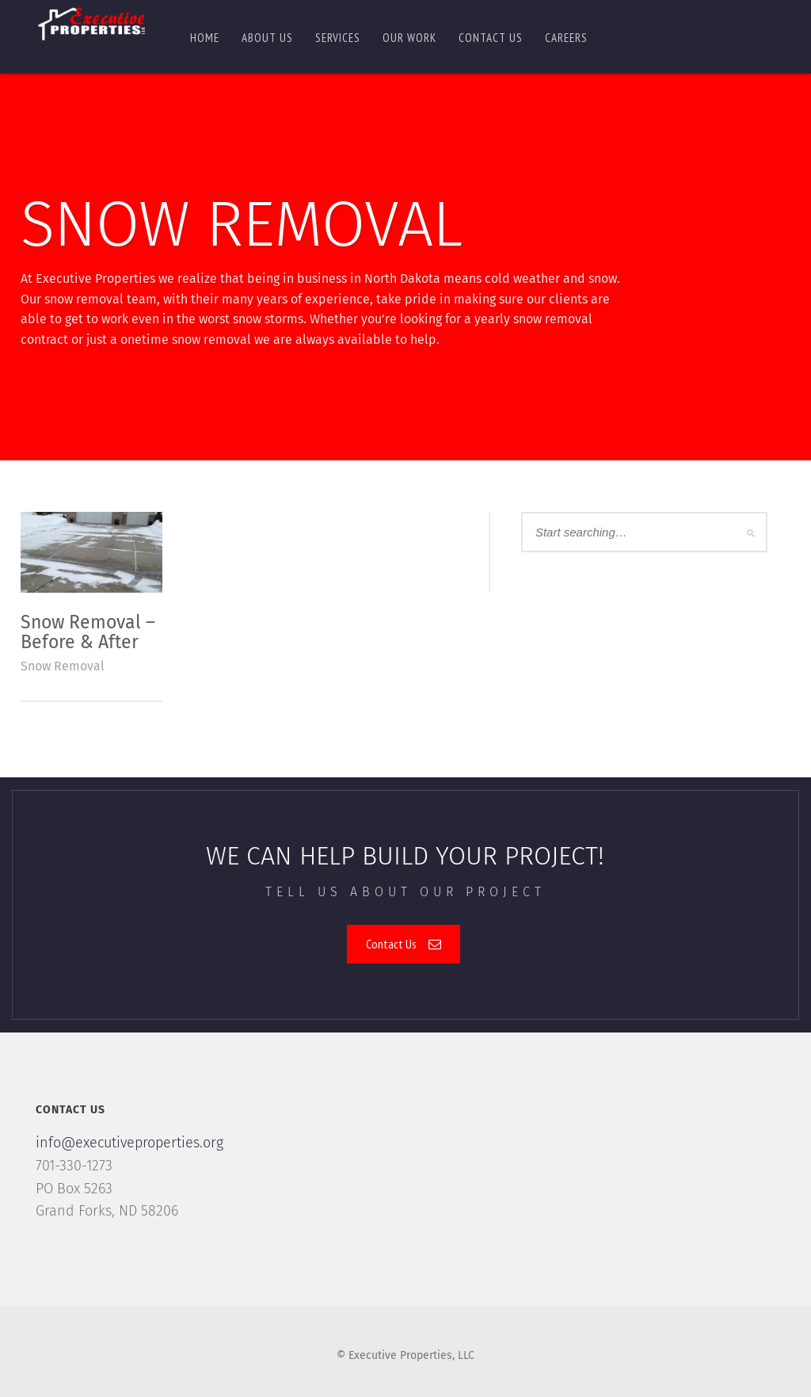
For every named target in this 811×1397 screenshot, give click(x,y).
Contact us (491, 37)
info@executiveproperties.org (129, 1142)
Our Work (409, 37)
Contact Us (403, 944)
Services (337, 37)
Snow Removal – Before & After (88, 632)
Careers (566, 37)
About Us (267, 37)
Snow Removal (63, 666)
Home (204, 37)
